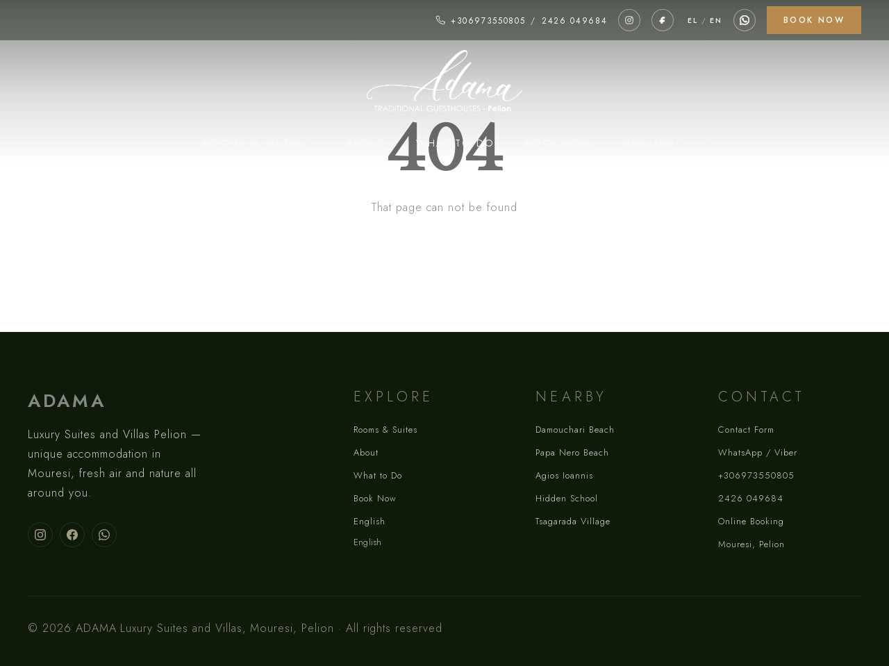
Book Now (814, 20)
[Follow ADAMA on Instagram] (40, 534)
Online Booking (751, 521)
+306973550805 (756, 475)
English (650, 143)
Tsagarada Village (572, 521)
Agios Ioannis (564, 475)
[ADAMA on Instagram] (629, 20)
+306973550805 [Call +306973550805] (488, 20)
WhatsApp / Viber (757, 452)
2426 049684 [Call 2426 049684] (574, 20)
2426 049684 (750, 498)
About (365, 143)
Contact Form (746, 429)
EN (716, 20)
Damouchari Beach (575, 429)
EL (692, 20)
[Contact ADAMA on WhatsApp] (104, 534)
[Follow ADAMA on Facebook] (72, 534)
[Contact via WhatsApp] (744, 20)
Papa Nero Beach (572, 452)
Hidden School (566, 498)
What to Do (455, 143)
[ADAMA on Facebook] (662, 20)
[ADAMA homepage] (444, 82)
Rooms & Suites (254, 143)
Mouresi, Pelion (751, 544)
